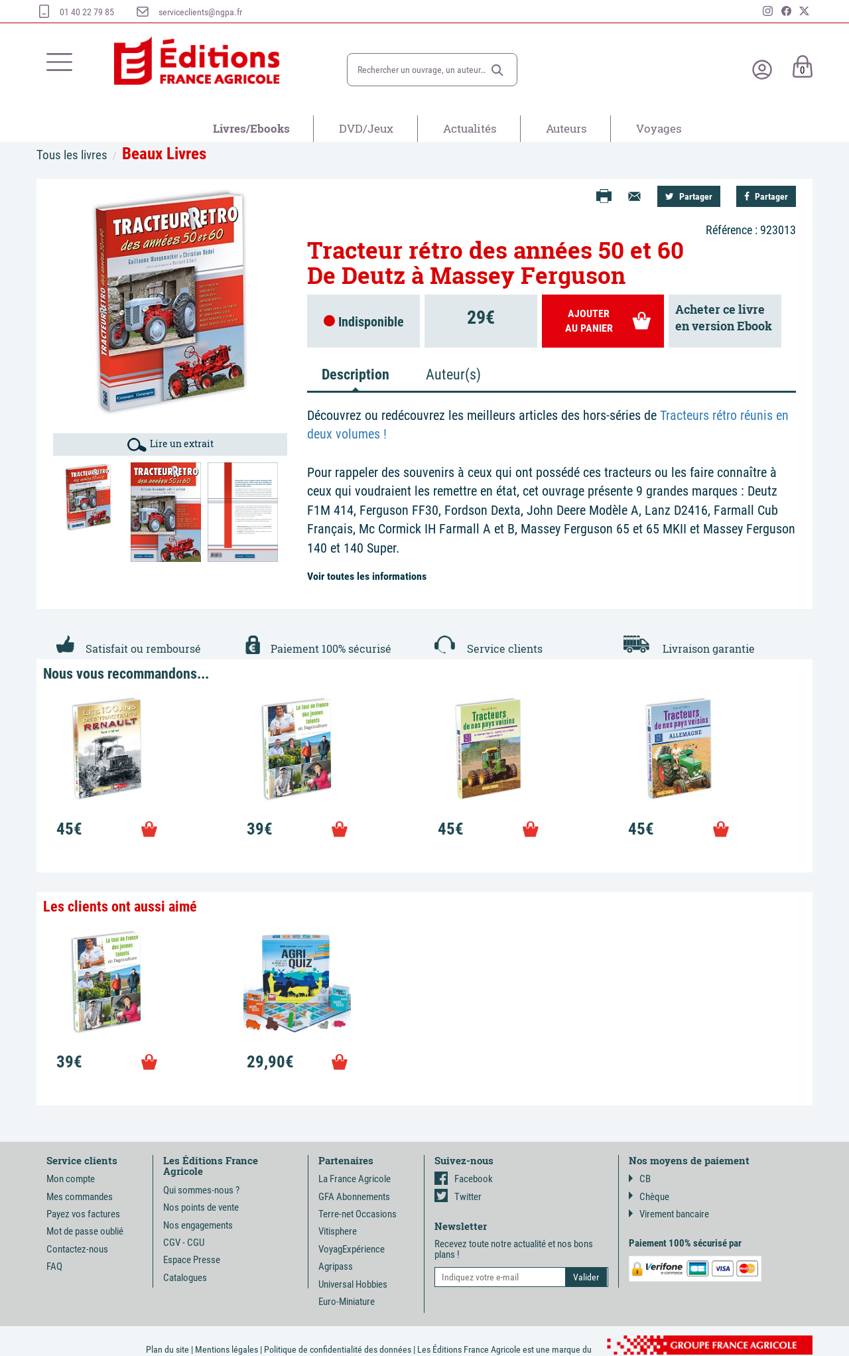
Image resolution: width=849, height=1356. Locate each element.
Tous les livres (71, 155)
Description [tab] (355, 374)
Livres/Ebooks (251, 128)
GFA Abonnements (354, 1197)
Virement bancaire (669, 1214)
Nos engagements (198, 1225)
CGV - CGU (183, 1243)
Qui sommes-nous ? (201, 1190)
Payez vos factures (83, 1214)
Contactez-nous (77, 1249)
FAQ (54, 1266)
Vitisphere (337, 1231)
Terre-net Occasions (357, 1214)
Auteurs (566, 128)
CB (640, 1179)
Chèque (649, 1197)
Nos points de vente (201, 1207)
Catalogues (185, 1278)
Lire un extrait (170, 444)
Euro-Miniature (346, 1302)
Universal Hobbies (352, 1284)
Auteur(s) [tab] (453, 374)
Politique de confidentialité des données (337, 1349)
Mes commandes (79, 1197)
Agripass (335, 1266)
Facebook (463, 1179)
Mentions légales (226, 1349)
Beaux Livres (164, 153)
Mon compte (70, 1179)
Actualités (470, 128)
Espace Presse (191, 1260)
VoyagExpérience (351, 1249)
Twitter (458, 1197)
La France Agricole (354, 1179)
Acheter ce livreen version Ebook (723, 317)
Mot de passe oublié (84, 1231)
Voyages (659, 128)
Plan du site (167, 1349)
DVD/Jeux (366, 128)
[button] (497, 70)
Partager (688, 196)
